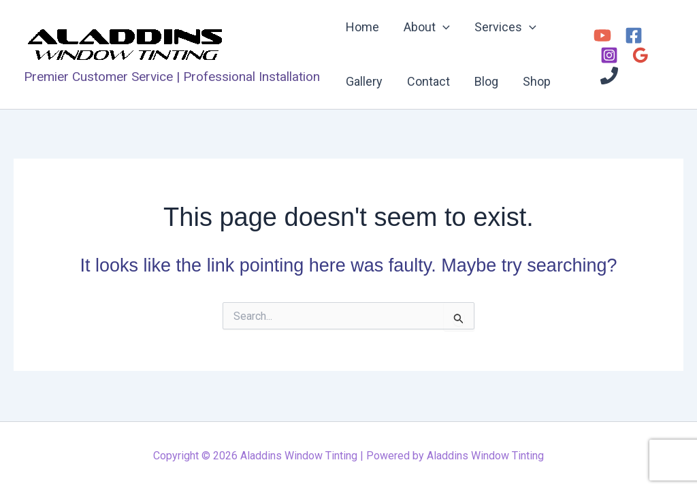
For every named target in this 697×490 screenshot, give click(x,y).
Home (362, 27)
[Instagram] (609, 55)
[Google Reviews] (640, 55)
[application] (443, 27)
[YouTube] (602, 35)
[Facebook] (634, 35)
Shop (537, 81)
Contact (428, 81)
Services (505, 27)
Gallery (364, 81)
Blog (486, 81)
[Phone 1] (609, 75)
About (427, 27)
